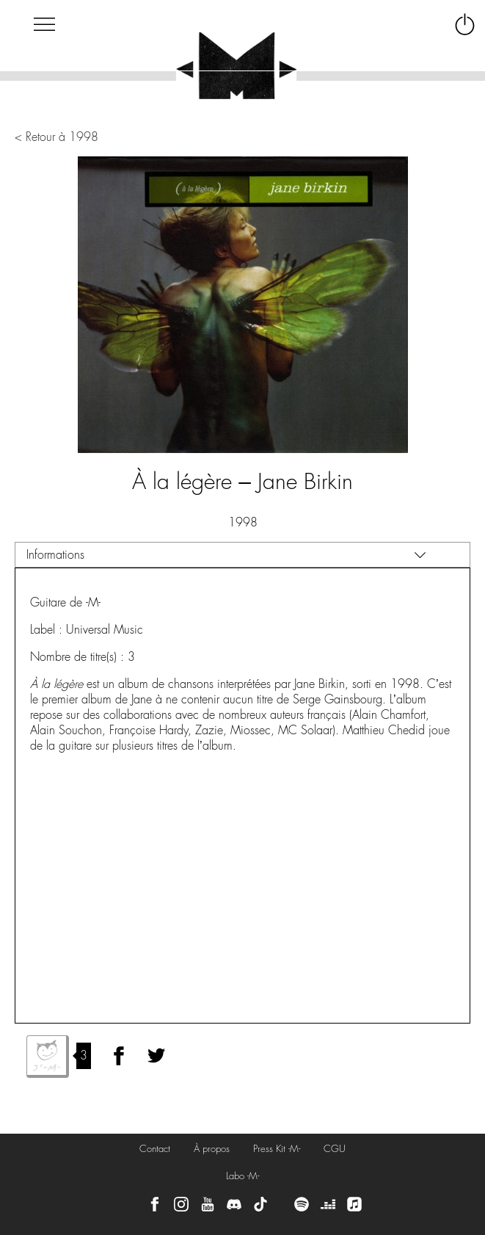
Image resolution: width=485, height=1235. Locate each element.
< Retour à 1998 (56, 137)
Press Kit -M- (276, 1148)
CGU (335, 1148)
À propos (212, 1148)
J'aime (47, 1056)
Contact (154, 1148)
